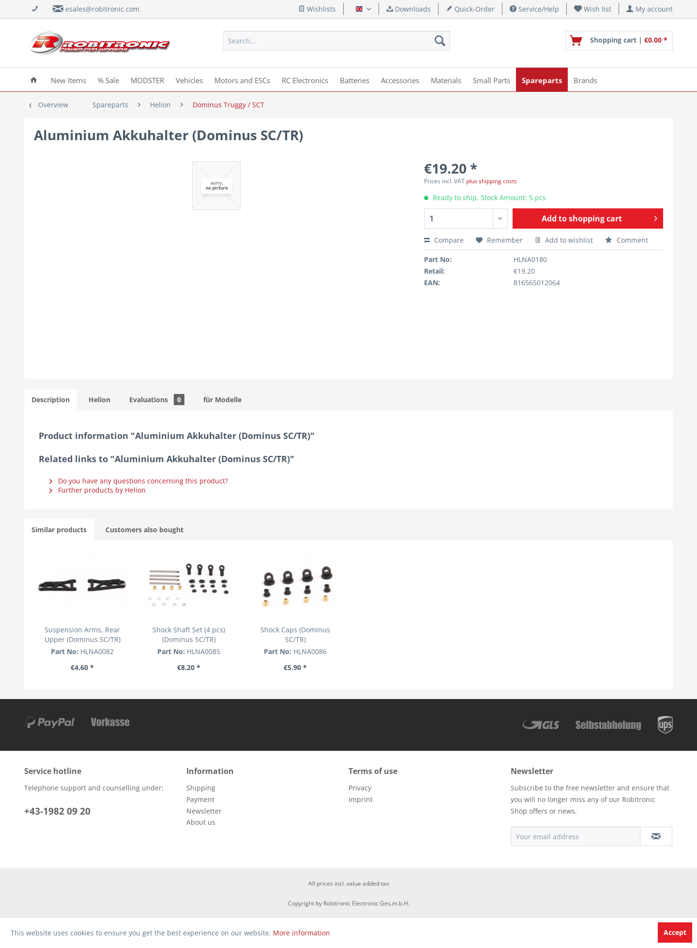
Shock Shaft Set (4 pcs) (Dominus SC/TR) (220, 634)
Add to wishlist (564, 240)
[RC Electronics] (305, 79)
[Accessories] (400, 79)
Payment (200, 799)
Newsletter (204, 811)
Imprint (360, 799)
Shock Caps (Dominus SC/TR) (349, 629)
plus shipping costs (491, 181)
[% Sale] (108, 79)
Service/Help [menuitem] (534, 9)
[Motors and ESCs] (242, 79)
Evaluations (156, 399)
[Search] (440, 40)
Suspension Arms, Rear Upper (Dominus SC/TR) (93, 634)
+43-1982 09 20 (57, 811)
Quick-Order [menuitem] (470, 9)
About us (200, 822)
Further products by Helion (97, 490)
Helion (99, 399)
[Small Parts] (491, 79)
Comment (626, 240)
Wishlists (317, 9)
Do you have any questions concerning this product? (138, 480)
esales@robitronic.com (102, 9)
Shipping (200, 787)
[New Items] (68, 79)
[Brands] (585, 79)
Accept (675, 932)
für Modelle (222, 399)
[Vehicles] (189, 79)
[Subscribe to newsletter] (656, 836)
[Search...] (336, 40)
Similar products (59, 529)
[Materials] (446, 79)
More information (301, 932)
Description (50, 399)
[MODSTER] (147, 79)
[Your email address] (575, 836)
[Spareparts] (542, 79)
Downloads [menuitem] (408, 9)
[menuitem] (593, 9)
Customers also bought (144, 529)
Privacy (359, 787)
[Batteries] (354, 79)
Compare (444, 240)
